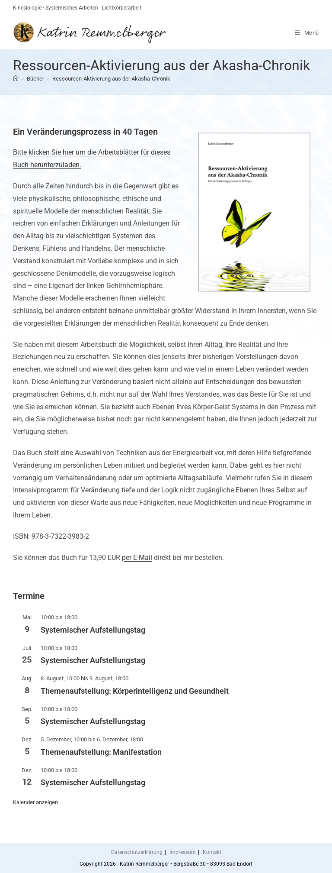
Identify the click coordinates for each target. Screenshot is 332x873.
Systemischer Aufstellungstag (93, 629)
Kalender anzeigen (35, 802)
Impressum (182, 852)
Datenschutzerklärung (137, 852)
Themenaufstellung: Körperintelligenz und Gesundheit (135, 690)
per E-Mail (137, 557)
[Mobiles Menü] (307, 32)
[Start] (16, 78)
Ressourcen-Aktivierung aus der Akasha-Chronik (111, 78)
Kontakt (212, 852)
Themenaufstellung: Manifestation (101, 752)
